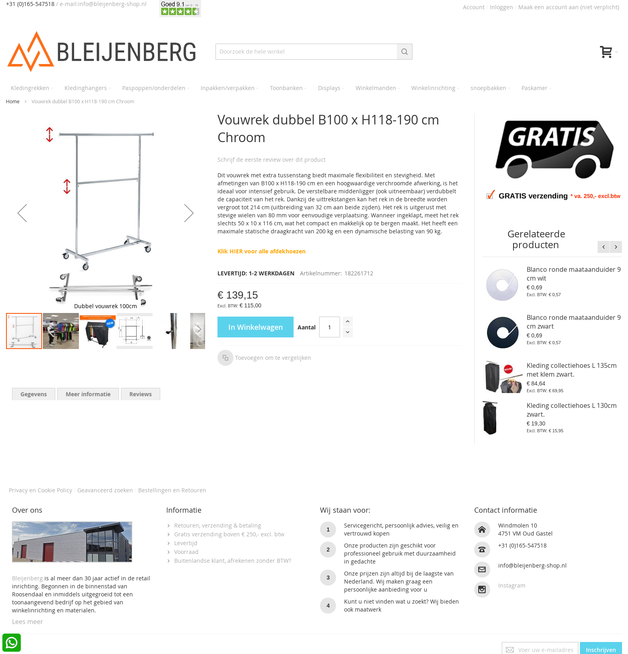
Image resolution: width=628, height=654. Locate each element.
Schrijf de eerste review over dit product (271, 159)
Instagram (511, 585)
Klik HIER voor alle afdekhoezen (261, 251)
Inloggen (501, 7)
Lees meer (27, 621)
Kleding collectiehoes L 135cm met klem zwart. (572, 370)
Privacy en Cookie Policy (40, 490)
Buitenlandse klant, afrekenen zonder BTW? (232, 560)
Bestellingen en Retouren (172, 490)
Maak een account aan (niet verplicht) (568, 7)
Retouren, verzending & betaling (217, 525)
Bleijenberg (27, 578)
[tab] (33, 394)
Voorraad (186, 552)
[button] (22, 212)
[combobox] (314, 52)
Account (474, 7)
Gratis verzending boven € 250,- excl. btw (229, 534)
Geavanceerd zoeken (105, 490)
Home (13, 101)
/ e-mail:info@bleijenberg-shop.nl (101, 4)
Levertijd (185, 543)
